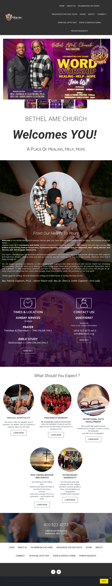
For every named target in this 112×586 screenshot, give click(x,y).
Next (102, 69)
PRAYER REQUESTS (79, 31)
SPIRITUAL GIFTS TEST (67, 23)
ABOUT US (71, 6)
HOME (61, 6)
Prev (9, 69)
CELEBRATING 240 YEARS (88, 6)
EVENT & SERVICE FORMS (90, 23)
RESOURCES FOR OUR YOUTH (64, 14)
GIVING (83, 14)
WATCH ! (91, 14)
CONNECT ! (102, 14)
